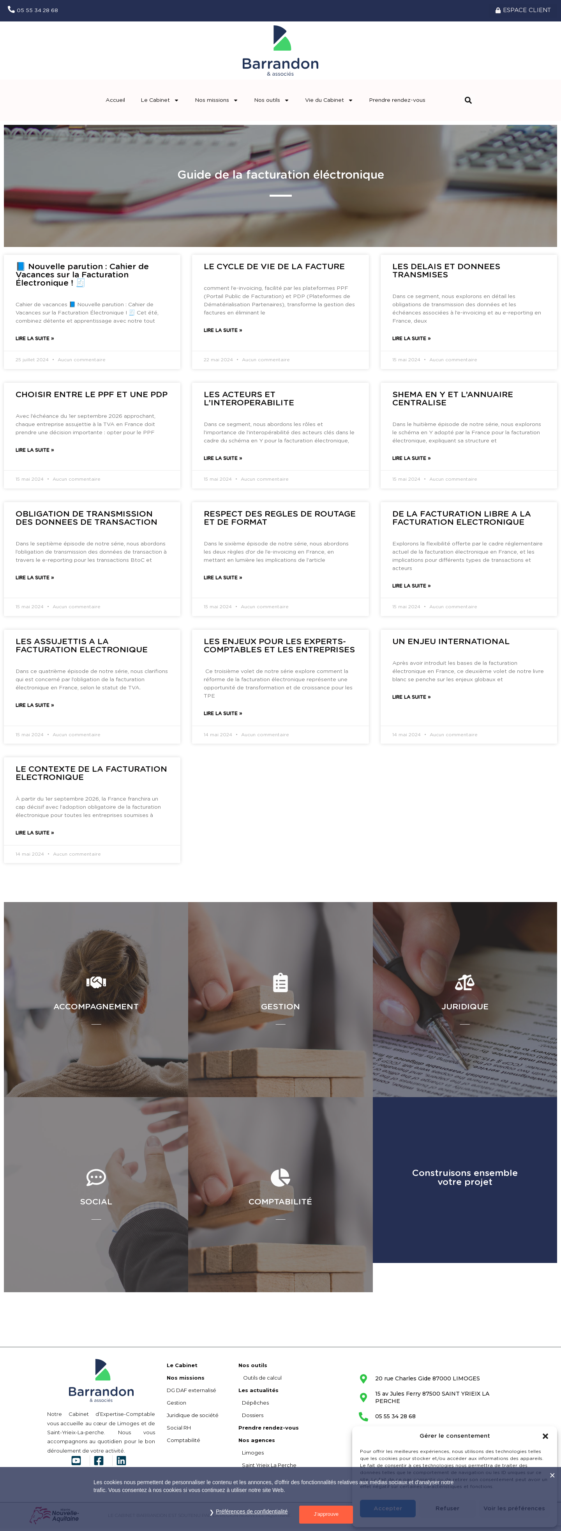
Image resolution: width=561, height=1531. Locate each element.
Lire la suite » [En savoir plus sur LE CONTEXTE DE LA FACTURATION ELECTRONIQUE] (35, 835)
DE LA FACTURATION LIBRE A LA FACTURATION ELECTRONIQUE (461, 520)
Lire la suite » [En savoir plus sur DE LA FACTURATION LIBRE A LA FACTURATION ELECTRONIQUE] (411, 588)
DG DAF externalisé (191, 1392)
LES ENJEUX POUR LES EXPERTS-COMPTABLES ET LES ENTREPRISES (279, 648)
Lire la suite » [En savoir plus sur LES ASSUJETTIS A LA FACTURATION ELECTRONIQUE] (35, 708)
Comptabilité (183, 1442)
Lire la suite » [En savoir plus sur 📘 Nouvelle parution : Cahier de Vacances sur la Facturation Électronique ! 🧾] (35, 341)
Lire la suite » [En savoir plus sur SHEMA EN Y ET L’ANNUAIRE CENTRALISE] (411, 460)
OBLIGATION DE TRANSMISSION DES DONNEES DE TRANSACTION (86, 520)
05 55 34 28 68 (37, 11)
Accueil (115, 103)
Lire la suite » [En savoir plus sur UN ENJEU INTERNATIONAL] (411, 700)
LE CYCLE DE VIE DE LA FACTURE (274, 269)
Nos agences (256, 1442)
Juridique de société (193, 1417)
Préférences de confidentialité (252, 1511)
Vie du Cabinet (329, 103)
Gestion (176, 1405)
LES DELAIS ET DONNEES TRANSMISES (446, 273)
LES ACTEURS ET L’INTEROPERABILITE (249, 401)
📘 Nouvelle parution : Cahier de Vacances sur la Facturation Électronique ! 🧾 (82, 277)
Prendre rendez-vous (397, 103)
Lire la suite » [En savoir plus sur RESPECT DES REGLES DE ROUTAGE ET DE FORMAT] (223, 580)
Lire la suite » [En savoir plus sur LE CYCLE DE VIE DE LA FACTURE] (223, 333)
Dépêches (253, 1405)
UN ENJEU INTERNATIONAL (451, 644)
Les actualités (258, 1392)
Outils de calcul (260, 1380)
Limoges (251, 1455)
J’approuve (326, 1514)
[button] (545, 1436)
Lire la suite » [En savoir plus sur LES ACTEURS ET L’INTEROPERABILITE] (223, 460)
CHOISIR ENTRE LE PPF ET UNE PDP (92, 397)
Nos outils (271, 103)
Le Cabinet (160, 103)
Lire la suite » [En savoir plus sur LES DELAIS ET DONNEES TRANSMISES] (411, 341)
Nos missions (216, 103)
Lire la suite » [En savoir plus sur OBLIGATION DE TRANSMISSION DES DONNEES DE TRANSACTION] (35, 580)
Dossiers (250, 1417)
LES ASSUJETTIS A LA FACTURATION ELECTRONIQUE (82, 648)
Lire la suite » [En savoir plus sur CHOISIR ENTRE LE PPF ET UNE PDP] (35, 452)
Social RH (179, 1430)
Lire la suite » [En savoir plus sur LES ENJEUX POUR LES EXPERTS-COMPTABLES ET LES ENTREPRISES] (223, 716)
